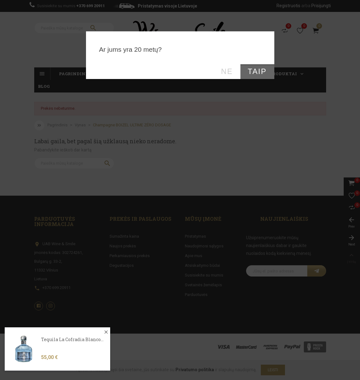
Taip (257, 71)
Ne (227, 71)
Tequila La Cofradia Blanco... (72, 351)
